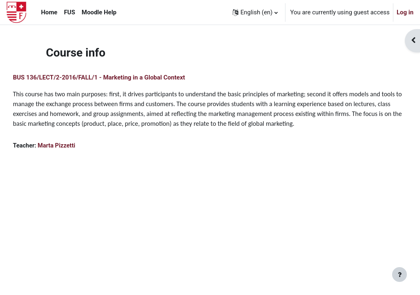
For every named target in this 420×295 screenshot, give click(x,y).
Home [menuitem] (49, 12)
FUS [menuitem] (69, 12)
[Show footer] (399, 274)
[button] (255, 12)
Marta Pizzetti (76, 155)
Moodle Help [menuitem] (99, 12)
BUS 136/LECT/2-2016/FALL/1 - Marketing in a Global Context (117, 77)
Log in (405, 12)
